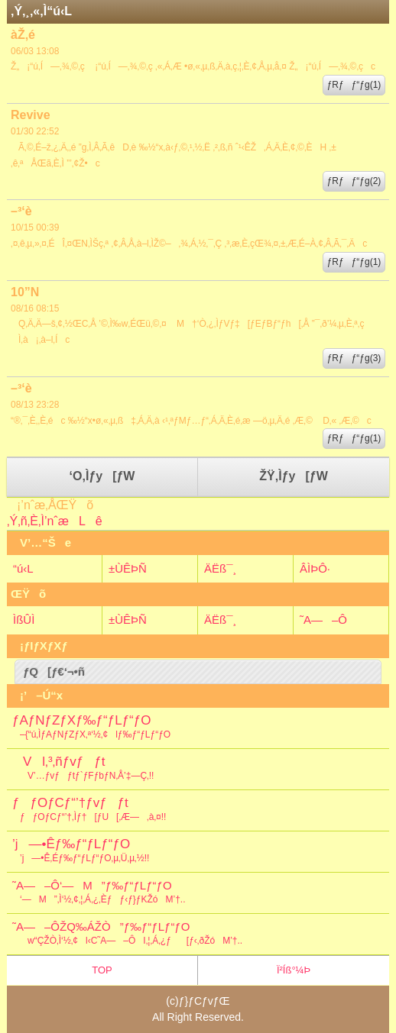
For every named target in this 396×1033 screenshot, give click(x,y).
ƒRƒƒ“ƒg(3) (354, 358)
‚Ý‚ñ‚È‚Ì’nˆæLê (54, 521)
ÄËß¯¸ (220, 568)
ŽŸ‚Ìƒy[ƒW (293, 476)
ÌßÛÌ (23, 619)
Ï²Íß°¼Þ (293, 970)
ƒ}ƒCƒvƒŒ (204, 1001)
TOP (102, 970)
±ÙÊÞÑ (128, 568)
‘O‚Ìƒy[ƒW (102, 476)
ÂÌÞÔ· (315, 568)
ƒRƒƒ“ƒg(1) (354, 84)
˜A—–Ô (323, 619)
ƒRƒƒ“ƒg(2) (354, 181)
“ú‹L (23, 568)
